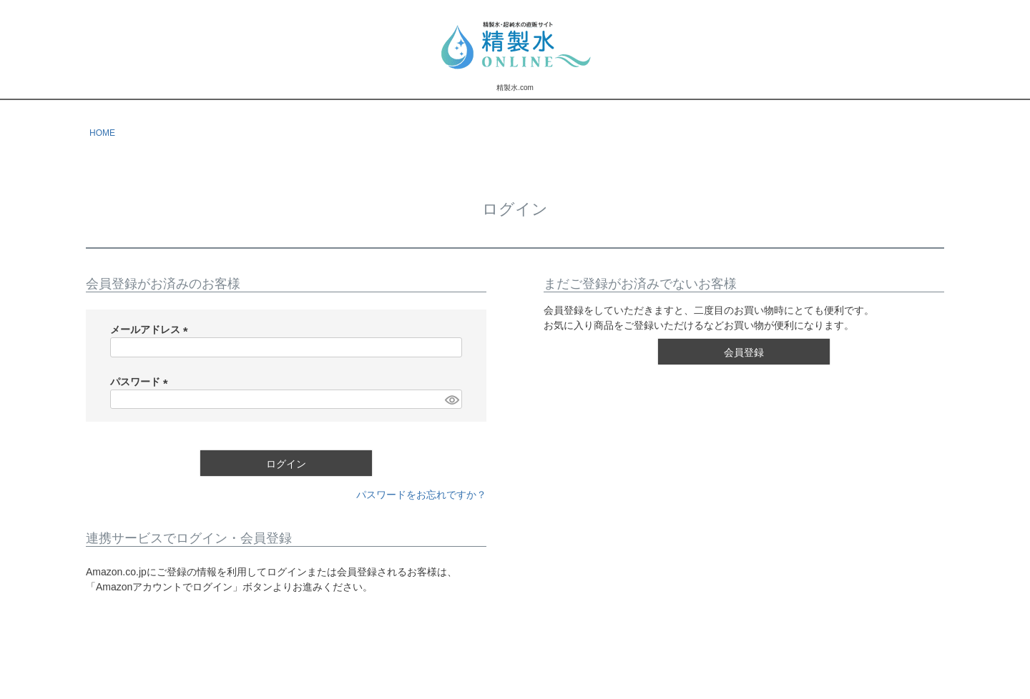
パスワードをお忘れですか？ (421, 494)
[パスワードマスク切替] (451, 399)
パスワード (141, 381)
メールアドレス (151, 329)
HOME (102, 133)
